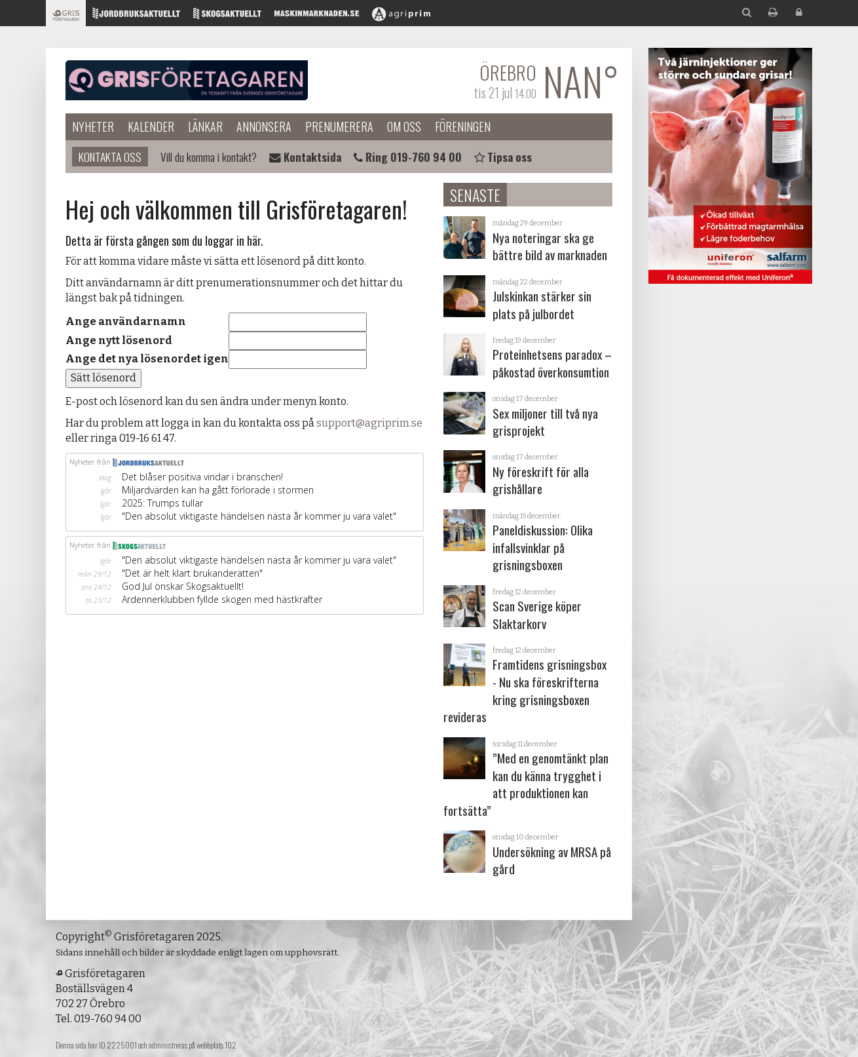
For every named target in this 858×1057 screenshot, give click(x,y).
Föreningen (463, 126)
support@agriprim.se (369, 423)
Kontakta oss (110, 156)
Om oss (404, 126)
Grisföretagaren (186, 81)
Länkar (205, 126)
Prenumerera (339, 126)
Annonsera (263, 126)
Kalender (151, 126)
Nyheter (93, 126)
